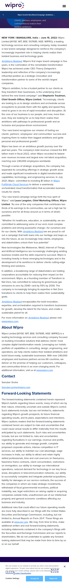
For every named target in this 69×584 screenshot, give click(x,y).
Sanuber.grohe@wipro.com (16, 387)
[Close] (65, 566)
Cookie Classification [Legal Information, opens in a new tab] (22, 573)
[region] (34, 573)
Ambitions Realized (12, 61)
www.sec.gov (21, 522)
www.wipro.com (10, 321)
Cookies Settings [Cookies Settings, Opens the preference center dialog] (12, 578)
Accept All (34, 579)
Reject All (53, 579)
